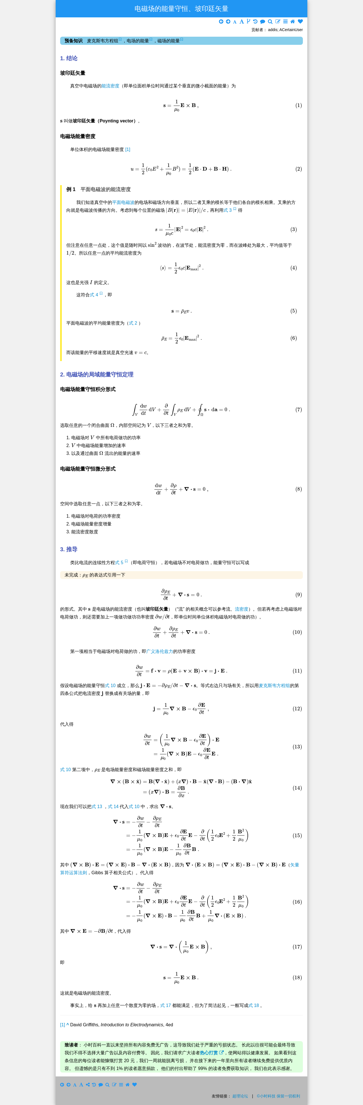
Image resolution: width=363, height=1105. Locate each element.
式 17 (166, 1005)
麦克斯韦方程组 (274, 685)
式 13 (97, 806)
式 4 (94, 294)
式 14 (114, 806)
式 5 (119, 562)
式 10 (111, 685)
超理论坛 (240, 1096)
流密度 (241, 609)
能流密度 (110, 85)
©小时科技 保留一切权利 (278, 1096)
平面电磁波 (123, 202)
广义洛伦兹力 (159, 651)
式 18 (254, 1005)
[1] (127, 149)
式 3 (228, 210)
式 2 (133, 323)
